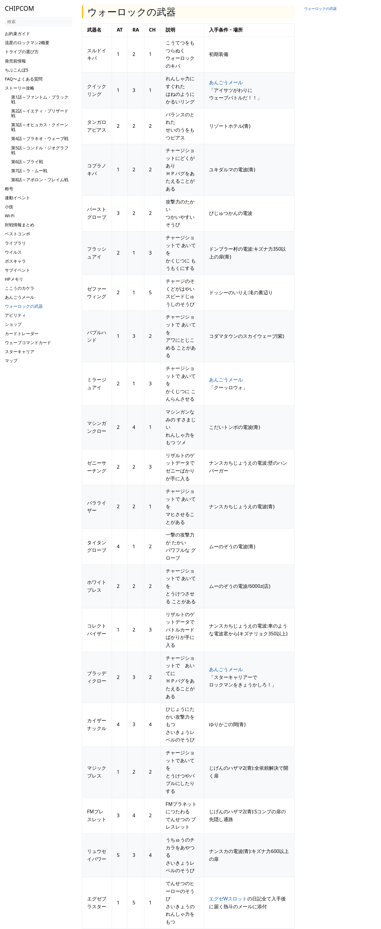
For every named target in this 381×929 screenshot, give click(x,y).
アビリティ (15, 315)
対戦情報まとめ (19, 225)
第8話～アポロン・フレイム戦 (39, 179)
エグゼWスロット (228, 898)
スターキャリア (19, 351)
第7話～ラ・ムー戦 (29, 170)
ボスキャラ (15, 261)
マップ (11, 360)
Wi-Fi (9, 215)
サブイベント (17, 270)
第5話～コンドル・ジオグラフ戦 (39, 150)
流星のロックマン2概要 (27, 42)
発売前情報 (15, 61)
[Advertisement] (38, 455)
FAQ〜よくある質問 (23, 79)
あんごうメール (19, 297)
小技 (9, 206)
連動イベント (17, 197)
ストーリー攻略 (19, 88)
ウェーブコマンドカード (28, 342)
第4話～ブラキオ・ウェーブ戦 (39, 138)
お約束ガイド (17, 33)
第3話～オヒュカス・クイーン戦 (39, 127)
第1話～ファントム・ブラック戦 (39, 99)
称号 (9, 188)
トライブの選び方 (22, 51)
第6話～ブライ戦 (27, 161)
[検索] (38, 21)
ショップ (13, 324)
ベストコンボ (17, 234)
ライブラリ (15, 243)
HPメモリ (14, 279)
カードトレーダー (22, 333)
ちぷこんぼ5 (16, 70)
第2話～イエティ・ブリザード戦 (39, 113)
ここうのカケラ (19, 288)
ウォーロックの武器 (24, 306)
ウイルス (13, 252)
